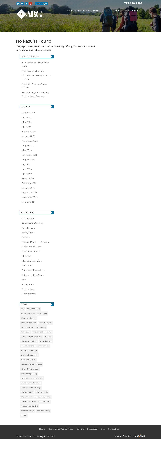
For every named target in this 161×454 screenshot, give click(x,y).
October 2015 (28, 192)
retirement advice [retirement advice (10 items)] (27, 383)
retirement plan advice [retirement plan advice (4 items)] (42, 388)
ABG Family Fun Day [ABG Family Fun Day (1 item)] (28, 304)
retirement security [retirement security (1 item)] (43, 401)
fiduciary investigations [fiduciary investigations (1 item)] (29, 332)
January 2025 (28, 126)
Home (69, 11)
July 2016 (26, 155)
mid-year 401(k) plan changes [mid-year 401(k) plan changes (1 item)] (31, 355)
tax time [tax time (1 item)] (24, 406)
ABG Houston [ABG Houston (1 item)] (42, 304)
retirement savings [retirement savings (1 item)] (27, 401)
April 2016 (27, 164)
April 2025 (27, 117)
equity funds (28, 223)
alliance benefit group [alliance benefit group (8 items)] (28, 309)
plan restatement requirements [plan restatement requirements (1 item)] (32, 369)
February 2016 (29, 173)
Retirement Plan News (33, 265)
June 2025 (27, 108)
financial (26, 228)
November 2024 (30, 131)
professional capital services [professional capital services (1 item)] (31, 374)
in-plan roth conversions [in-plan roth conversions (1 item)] (29, 346)
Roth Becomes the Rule (33, 61)
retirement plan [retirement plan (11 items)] (26, 388)
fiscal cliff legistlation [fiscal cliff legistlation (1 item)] (28, 336)
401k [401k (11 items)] (22, 299)
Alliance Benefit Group (33, 214)
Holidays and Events (32, 237)
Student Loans (29, 279)
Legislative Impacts (31, 242)
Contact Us (137, 11)
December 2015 (29, 183)
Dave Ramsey (28, 218)
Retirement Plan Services (86, 11)
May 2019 (27, 140)
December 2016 (29, 145)
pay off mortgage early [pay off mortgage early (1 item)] (29, 364)
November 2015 (30, 187)
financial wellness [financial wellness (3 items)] (46, 332)
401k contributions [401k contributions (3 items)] (33, 299)
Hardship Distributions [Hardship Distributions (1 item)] (29, 341)
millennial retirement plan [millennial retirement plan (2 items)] (30, 360)
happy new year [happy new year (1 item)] (43, 336)
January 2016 (28, 178)
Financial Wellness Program (35, 232)
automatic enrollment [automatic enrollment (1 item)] (28, 313)
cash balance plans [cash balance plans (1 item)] (45, 313)
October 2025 (28, 103)
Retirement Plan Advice (33, 260)
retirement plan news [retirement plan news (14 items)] (28, 392)
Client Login (41, 3)
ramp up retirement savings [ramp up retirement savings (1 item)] (31, 378)
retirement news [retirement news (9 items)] (42, 383)
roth (24, 270)
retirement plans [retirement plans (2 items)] (44, 392)
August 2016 (28, 150)
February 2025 (29, 122)
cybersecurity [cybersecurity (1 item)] (41, 318)
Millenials (27, 246)
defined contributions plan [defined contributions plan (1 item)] (42, 323)
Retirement (27, 256)
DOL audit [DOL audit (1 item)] (48, 327)
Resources (118, 11)
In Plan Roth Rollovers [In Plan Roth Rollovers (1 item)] (28, 350)
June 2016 (27, 159)
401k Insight (28, 209)
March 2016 (28, 169)
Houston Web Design (124, 426)
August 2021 (28, 136)
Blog (128, 11)
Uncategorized (29, 284)
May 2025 (27, 112)
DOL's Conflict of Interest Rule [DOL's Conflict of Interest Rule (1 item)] (31, 327)
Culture (104, 11)
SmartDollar (28, 275)
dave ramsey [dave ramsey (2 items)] (25, 323)
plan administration (32, 251)
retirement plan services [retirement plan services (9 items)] (29, 397)
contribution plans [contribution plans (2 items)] (27, 318)
